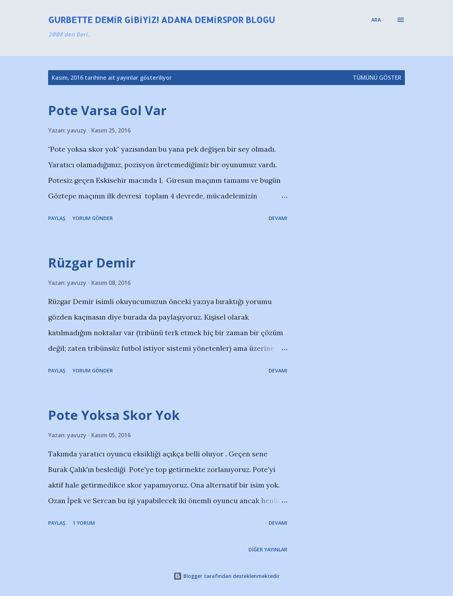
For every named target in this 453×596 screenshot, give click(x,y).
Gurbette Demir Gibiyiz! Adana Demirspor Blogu (161, 19)
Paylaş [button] (56, 218)
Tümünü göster (377, 77)
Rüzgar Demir (92, 262)
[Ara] (376, 20)
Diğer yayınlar (267, 549)
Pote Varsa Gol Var (107, 110)
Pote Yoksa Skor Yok (114, 415)
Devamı (278, 218)
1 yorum (84, 522)
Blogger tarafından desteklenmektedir (226, 576)
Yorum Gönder (93, 218)
